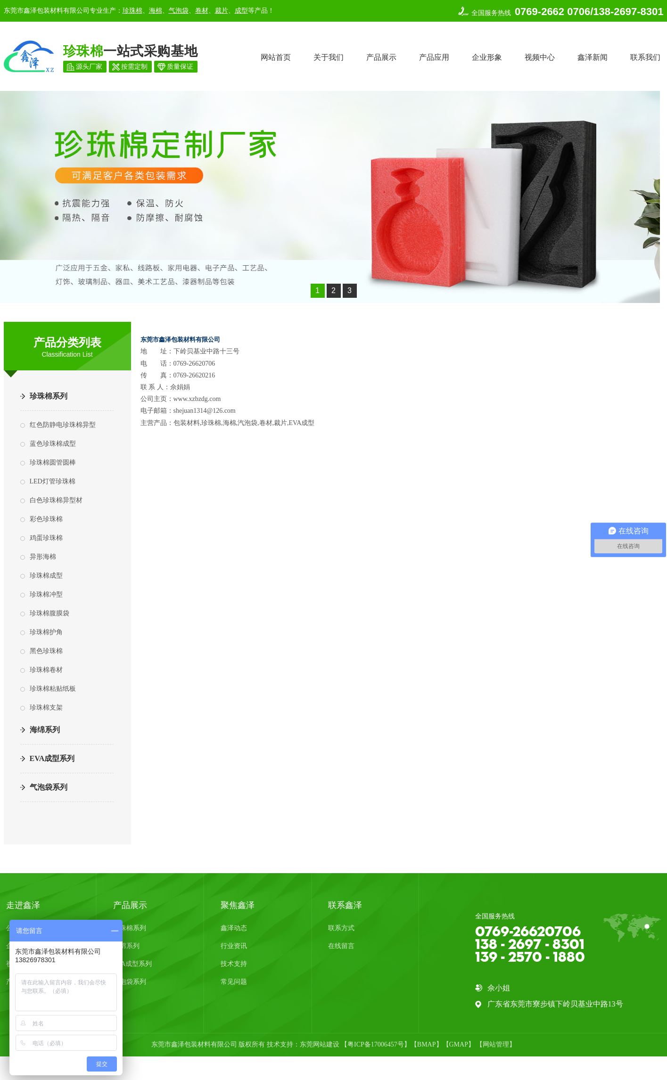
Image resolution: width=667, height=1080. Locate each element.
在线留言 (341, 945)
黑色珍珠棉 (46, 651)
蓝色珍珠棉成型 (53, 443)
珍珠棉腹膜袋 (49, 613)
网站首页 (276, 57)
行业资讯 (234, 945)
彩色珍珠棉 (46, 519)
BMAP (426, 1044)
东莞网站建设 (319, 1044)
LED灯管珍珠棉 (52, 481)
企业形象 (487, 57)
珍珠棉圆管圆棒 (53, 462)
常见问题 (234, 981)
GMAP (458, 1044)
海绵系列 (45, 730)
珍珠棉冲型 (46, 594)
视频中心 (540, 57)
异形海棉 (43, 556)
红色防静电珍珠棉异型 (63, 424)
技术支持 (234, 963)
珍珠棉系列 (48, 396)
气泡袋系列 (48, 787)
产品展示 (381, 57)
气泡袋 (179, 10)
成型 (241, 10)
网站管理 (496, 1044)
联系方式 (341, 928)
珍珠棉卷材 (46, 669)
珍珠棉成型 (46, 575)
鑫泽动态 (234, 928)
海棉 (155, 10)
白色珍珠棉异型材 (56, 500)
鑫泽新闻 (592, 57)
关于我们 (328, 57)
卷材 (201, 10)
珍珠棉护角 (46, 632)
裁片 (221, 10)
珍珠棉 (132, 10)
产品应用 (434, 57)
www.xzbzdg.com (197, 398)
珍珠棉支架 (46, 707)
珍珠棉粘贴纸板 (53, 688)
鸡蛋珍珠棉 (46, 537)
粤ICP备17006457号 (375, 1044)
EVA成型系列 (52, 758)
